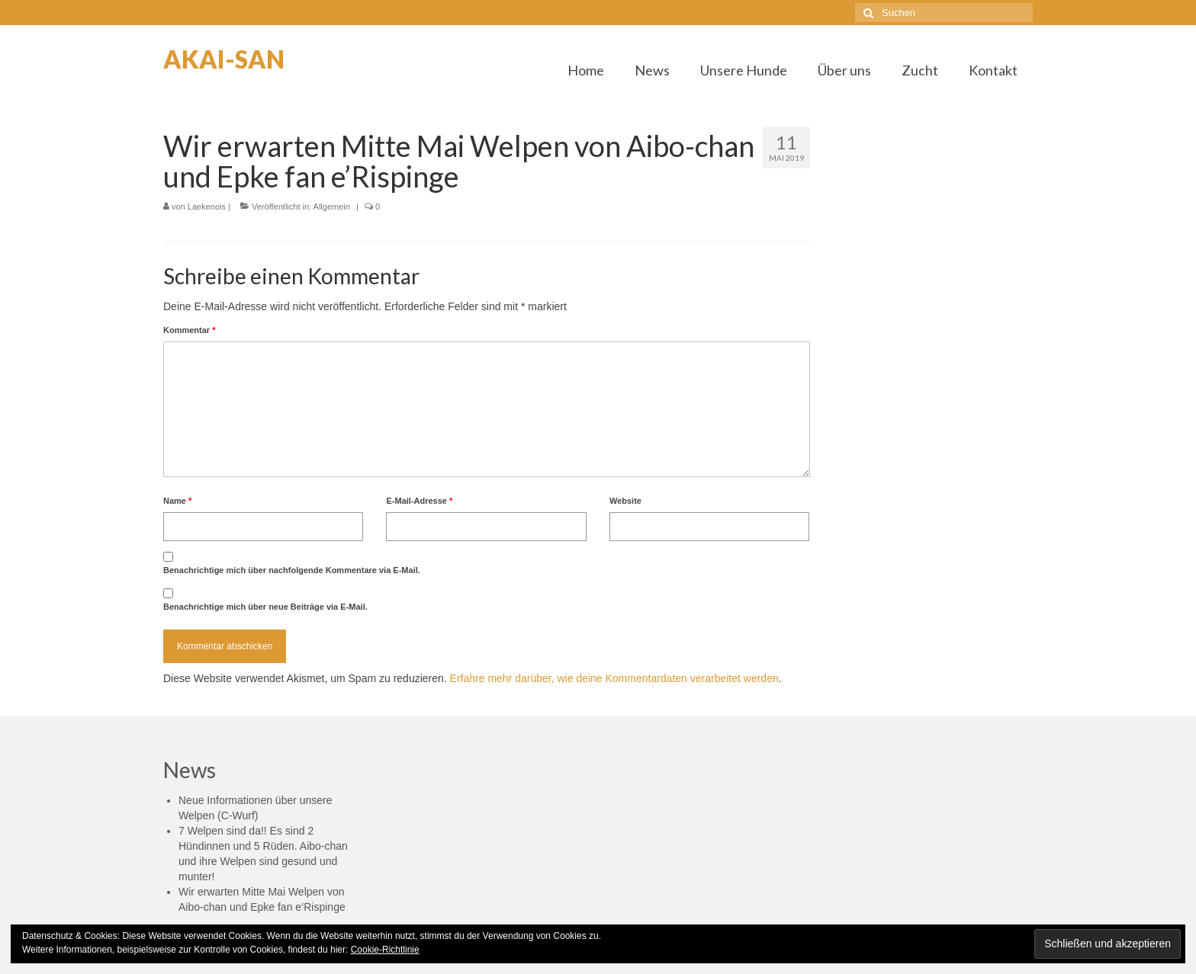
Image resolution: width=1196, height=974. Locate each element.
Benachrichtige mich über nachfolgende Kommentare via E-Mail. (291, 570)
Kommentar (189, 330)
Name (177, 500)
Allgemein (331, 206)
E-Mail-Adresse (419, 500)
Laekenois (207, 206)
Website (625, 500)
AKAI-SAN (224, 59)
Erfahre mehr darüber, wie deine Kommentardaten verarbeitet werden (614, 678)
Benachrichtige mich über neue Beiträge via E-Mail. (265, 606)
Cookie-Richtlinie (385, 949)
